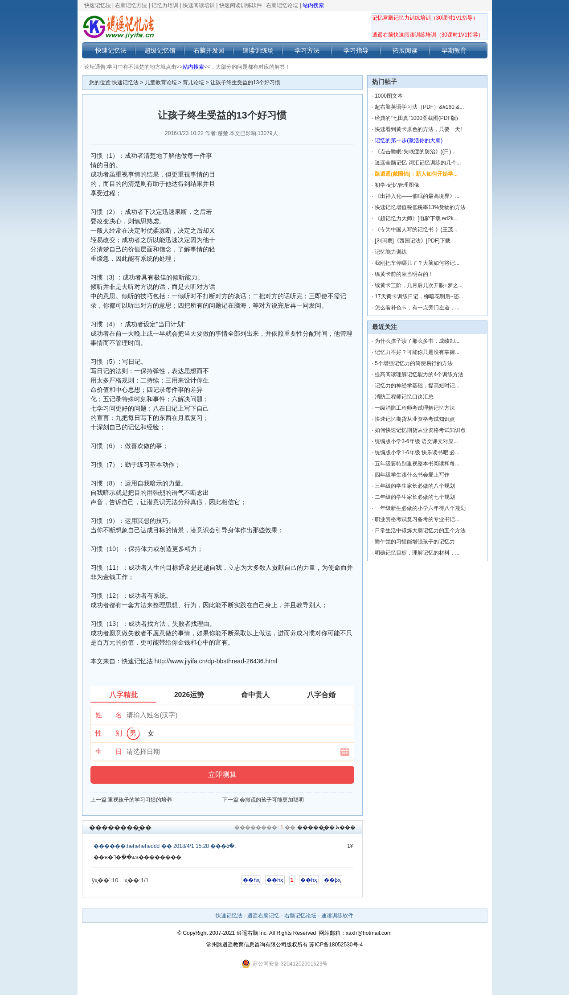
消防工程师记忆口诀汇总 (404, 397)
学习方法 (307, 50)
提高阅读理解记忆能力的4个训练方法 (419, 374)
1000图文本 (389, 96)
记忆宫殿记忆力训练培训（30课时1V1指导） (425, 18)
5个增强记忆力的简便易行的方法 (414, 363)
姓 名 (108, 715)
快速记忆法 (97, 5)
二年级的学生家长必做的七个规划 (415, 497)
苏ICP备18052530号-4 (336, 945)
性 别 (108, 733)
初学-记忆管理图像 (397, 185)
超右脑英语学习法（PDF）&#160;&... (419, 107)
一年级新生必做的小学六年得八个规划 (420, 508)
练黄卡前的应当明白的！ (404, 274)
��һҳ (251, 880)
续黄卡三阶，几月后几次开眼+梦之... (419, 285)
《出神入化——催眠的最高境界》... (417, 196)
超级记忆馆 (160, 50)
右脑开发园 (209, 50)
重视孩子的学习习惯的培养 (140, 800)
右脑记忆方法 (131, 5)
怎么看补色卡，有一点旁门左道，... (417, 307)
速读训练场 (258, 50)
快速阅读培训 (199, 5)
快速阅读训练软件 (240, 5)
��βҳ (332, 880)
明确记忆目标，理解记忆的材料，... (417, 553)
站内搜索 (313, 5)
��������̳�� (120, 827)
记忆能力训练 (391, 252)
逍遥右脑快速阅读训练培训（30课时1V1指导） (428, 35)
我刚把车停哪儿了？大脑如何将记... (417, 263)
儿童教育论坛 (161, 82)
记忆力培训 (164, 5)
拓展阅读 (405, 50)
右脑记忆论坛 (282, 5)
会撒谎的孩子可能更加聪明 (272, 800)
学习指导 (356, 50)
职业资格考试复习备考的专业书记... (417, 519)
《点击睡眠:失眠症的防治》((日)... (415, 151)
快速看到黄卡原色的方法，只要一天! (418, 129)
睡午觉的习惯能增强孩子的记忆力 (415, 542)
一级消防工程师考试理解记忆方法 (415, 408)
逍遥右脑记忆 (263, 916)
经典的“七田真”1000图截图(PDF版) (416, 118)
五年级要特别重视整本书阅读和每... (417, 463)
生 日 (108, 751)
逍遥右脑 (247, 933)
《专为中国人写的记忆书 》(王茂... (416, 229)
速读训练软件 (337, 916)
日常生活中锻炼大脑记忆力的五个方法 (420, 530)
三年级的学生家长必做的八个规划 (415, 486)
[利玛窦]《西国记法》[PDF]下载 (412, 241)
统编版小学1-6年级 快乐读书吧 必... (417, 452)
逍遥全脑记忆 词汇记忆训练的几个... (418, 163)
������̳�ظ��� (326, 827)
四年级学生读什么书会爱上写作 (412, 475)
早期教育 (454, 50)
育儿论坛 (193, 82)
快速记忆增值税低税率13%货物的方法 (420, 207)
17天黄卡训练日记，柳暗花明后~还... (419, 296)
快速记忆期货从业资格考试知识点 (415, 419)
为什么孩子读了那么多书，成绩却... (417, 341)
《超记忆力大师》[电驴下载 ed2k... (416, 218)
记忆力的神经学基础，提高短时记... (417, 385)
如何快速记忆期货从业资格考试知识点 (420, 430)
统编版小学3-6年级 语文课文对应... (416, 441)
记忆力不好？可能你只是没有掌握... (417, 352)
